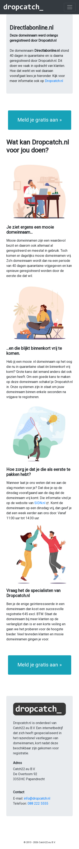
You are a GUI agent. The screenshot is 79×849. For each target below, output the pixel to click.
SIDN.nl (39, 503)
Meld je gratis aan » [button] (39, 120)
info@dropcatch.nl (37, 798)
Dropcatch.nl (54, 81)
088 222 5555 (38, 803)
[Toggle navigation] (70, 7)
